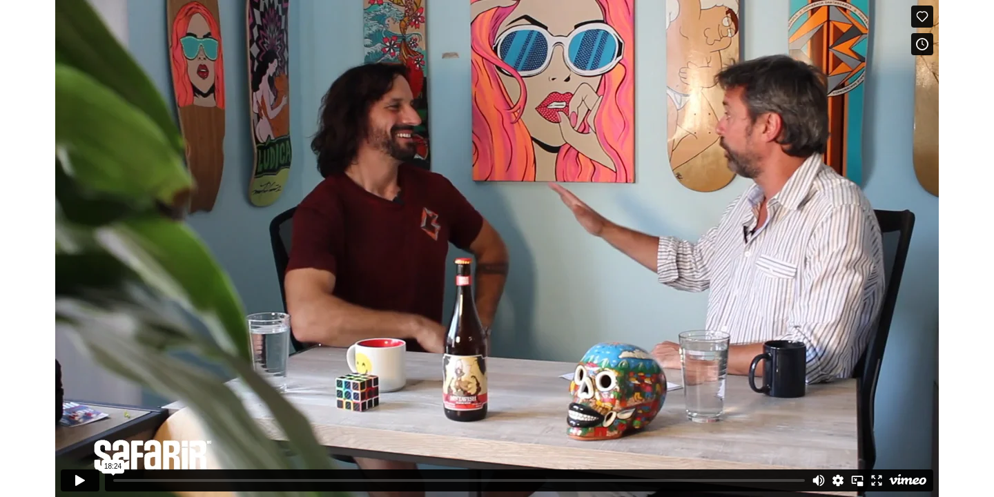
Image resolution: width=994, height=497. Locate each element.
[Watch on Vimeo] (908, 480)
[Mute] (818, 480)
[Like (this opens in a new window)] (922, 17)
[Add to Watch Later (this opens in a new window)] (922, 44)
